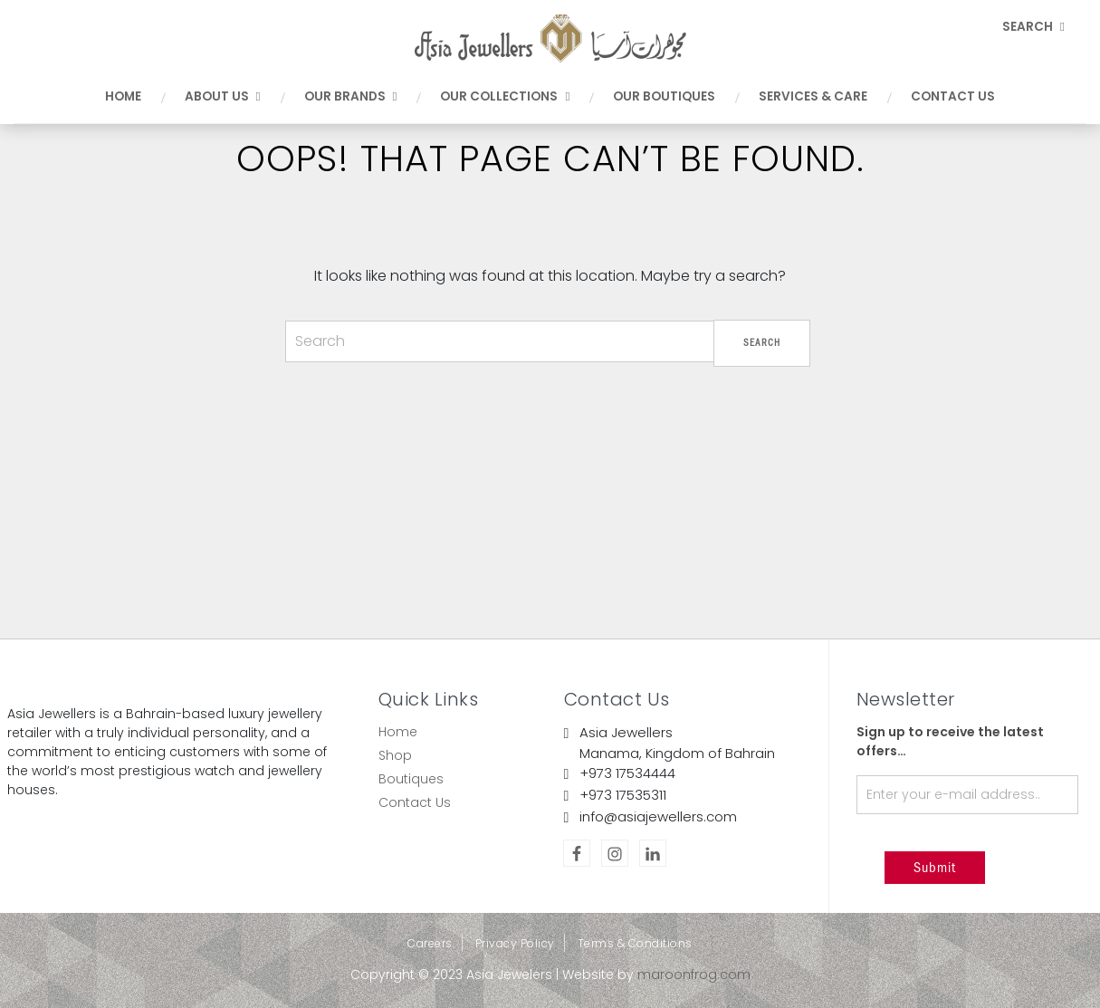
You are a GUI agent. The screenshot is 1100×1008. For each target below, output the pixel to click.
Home (397, 732)
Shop (395, 755)
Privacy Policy (515, 943)
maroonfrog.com (694, 974)
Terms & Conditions (635, 943)
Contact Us (414, 802)
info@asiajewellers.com (658, 816)
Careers (430, 943)
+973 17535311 (622, 794)
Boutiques (411, 779)
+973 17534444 (627, 772)
